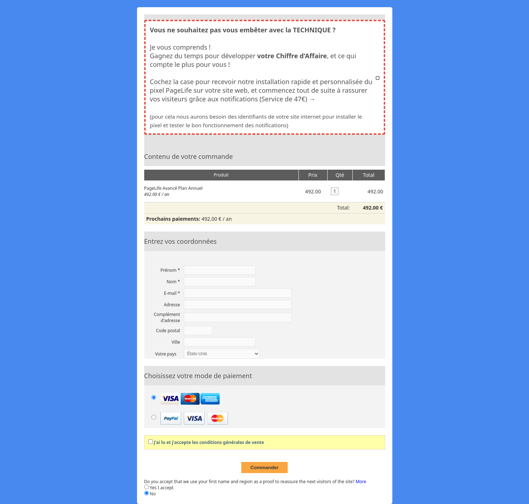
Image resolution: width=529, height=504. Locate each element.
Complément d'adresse (167, 317)
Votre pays (165, 354)
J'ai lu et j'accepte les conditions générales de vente (209, 442)
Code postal (168, 330)
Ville (176, 342)
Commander (265, 467)
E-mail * (172, 293)
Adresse (172, 305)
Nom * (173, 282)
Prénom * (170, 270)
